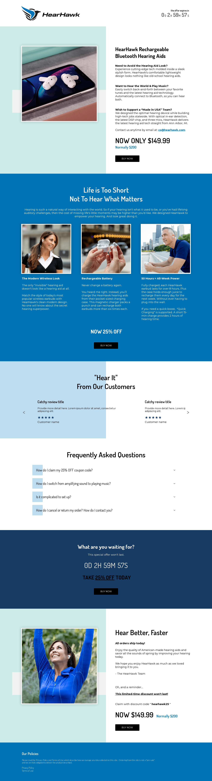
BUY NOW (127, 158)
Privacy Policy (28, 767)
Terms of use (27, 770)
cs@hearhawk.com (171, 130)
